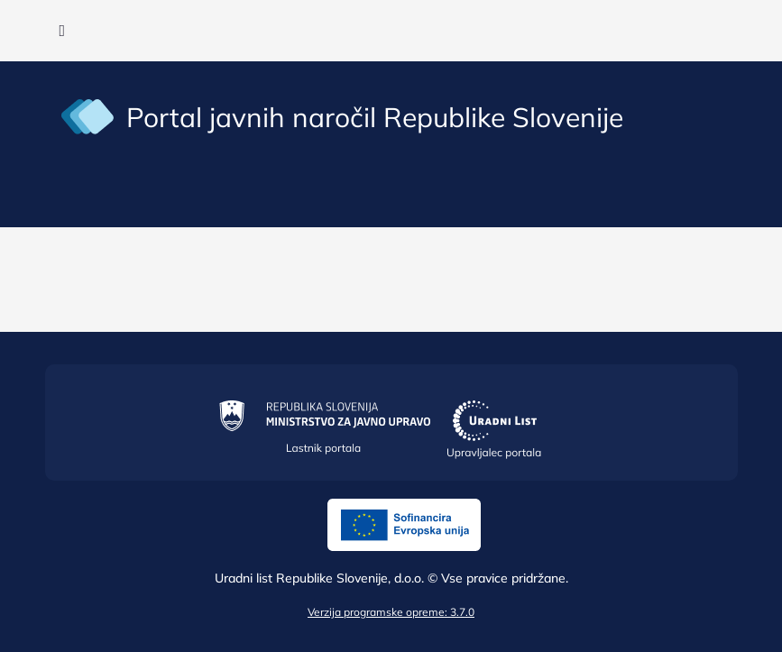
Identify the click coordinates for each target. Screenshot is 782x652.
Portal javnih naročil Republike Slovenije (374, 117)
